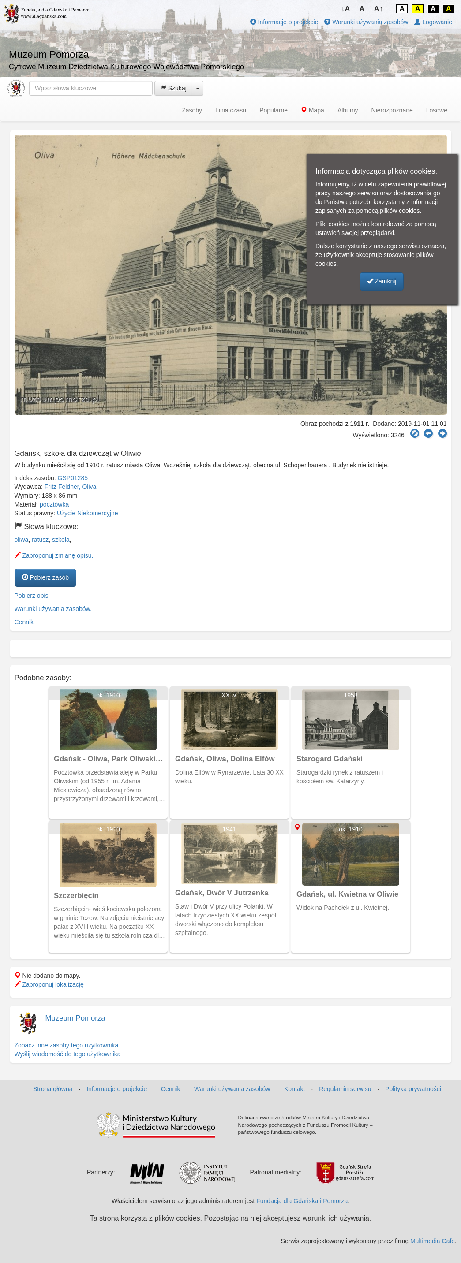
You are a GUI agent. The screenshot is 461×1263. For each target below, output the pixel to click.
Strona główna (53, 1088)
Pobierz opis (32, 595)
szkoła (61, 539)
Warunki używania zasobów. (53, 608)
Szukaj (173, 88)
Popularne (273, 110)
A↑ (378, 9)
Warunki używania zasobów (366, 22)
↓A (345, 9)
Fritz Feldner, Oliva (70, 486)
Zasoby (192, 110)
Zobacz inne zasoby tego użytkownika (67, 1045)
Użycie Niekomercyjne (87, 513)
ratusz (40, 539)
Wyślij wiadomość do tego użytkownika (68, 1054)
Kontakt (294, 1088)
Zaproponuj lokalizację (49, 984)
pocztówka (54, 504)
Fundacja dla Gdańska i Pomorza (302, 1200)
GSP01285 (73, 477)
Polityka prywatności (413, 1088)
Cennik (24, 622)
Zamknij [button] (382, 281)
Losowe (436, 110)
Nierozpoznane (392, 110)
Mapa (312, 110)
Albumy (347, 110)
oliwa (22, 539)
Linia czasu (230, 110)
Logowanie (433, 22)
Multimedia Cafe (432, 1240)
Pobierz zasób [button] (45, 577)
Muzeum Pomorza (75, 1018)
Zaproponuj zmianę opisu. (54, 555)
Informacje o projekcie (284, 22)
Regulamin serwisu (345, 1088)
